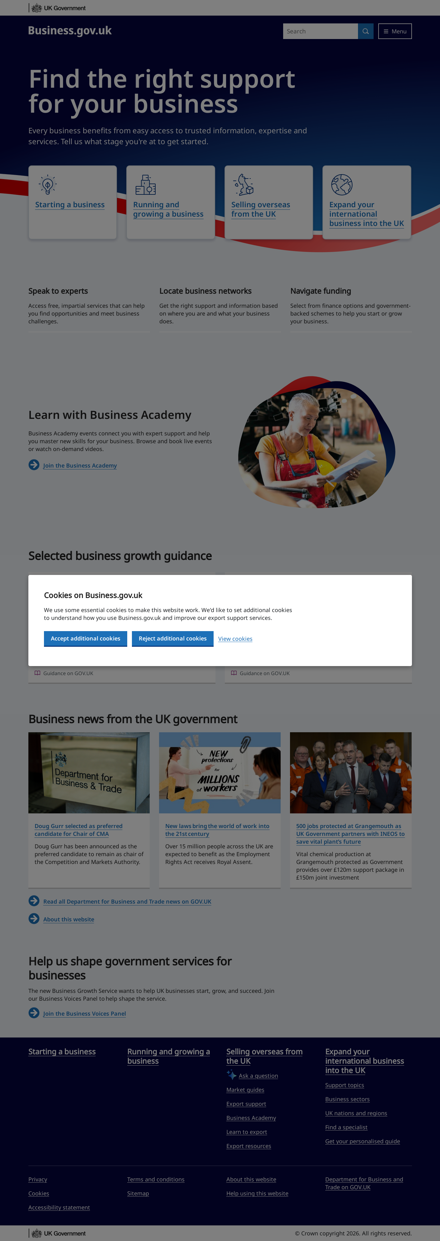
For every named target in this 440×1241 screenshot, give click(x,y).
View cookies (235, 638)
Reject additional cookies (173, 638)
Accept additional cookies (85, 638)
